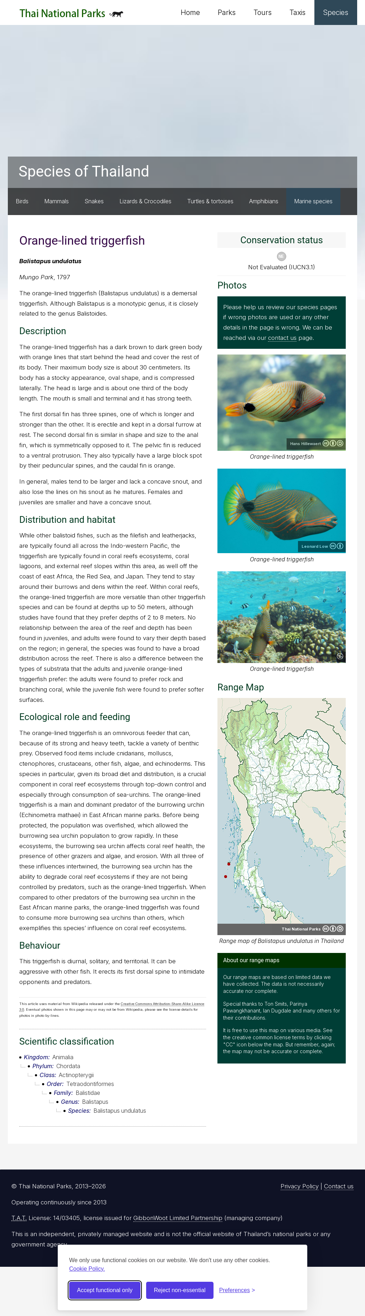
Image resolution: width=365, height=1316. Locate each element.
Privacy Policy (300, 1186)
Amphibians (263, 201)
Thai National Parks (71, 16)
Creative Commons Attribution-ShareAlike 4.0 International (333, 443)
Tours (262, 12)
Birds (22, 201)
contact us (282, 337)
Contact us (339, 1186)
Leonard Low (315, 546)
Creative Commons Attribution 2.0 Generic (336, 546)
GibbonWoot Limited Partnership (177, 1217)
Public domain (340, 656)
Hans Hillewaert (305, 443)
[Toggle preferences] (237, 1290)
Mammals (56, 201)
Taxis (297, 12)
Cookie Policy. (87, 1269)
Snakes (94, 201)
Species (335, 12)
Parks (227, 12)
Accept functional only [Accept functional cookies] (105, 1290)
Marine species (313, 201)
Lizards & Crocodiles (145, 201)
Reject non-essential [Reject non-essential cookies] (180, 1290)
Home (190, 12)
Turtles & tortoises (210, 201)
